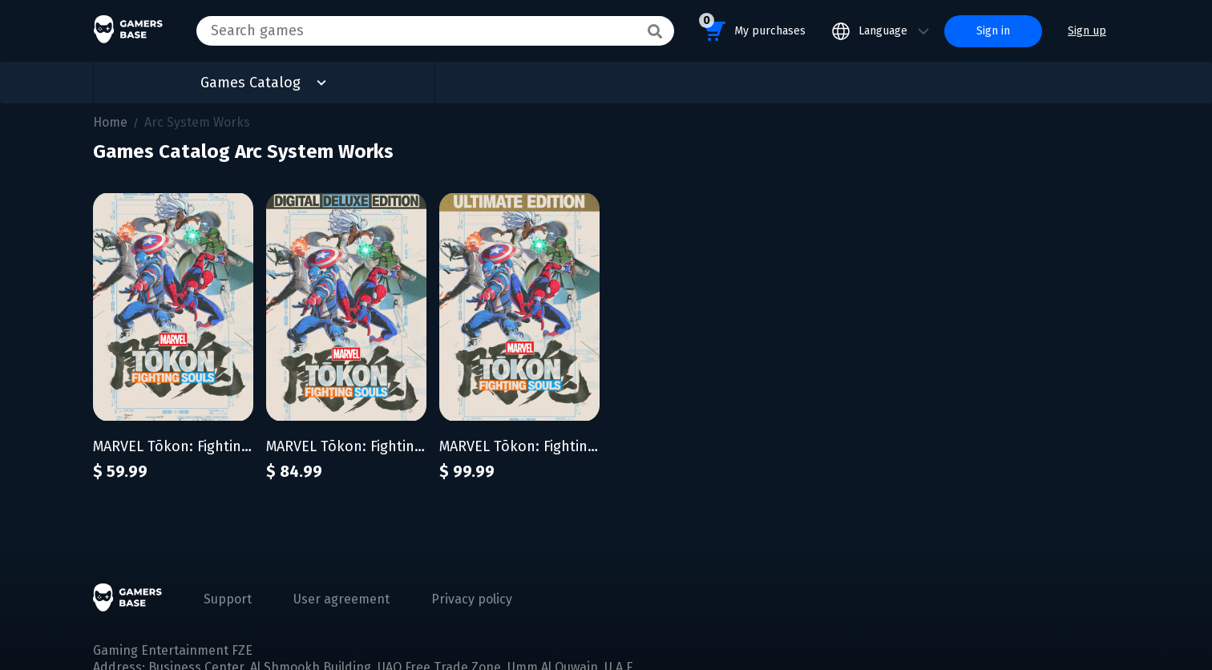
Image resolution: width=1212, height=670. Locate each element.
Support (228, 599)
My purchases (752, 28)
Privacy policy (471, 599)
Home (110, 122)
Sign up (1087, 31)
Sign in (993, 31)
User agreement (341, 599)
